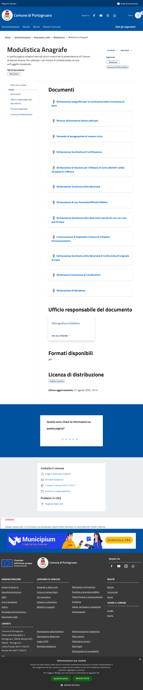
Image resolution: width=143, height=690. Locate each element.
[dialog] (71, 673)
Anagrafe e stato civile (47, 587)
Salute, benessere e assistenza (86, 606)
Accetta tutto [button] (61, 678)
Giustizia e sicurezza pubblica (85, 592)
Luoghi (110, 610)
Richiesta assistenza (46, 646)
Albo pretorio (78, 636)
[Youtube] (100, 15)
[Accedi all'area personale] (127, 3)
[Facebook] (93, 15)
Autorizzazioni (78, 611)
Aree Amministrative (11, 592)
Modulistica (59, 37)
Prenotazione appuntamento (50, 631)
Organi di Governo (10, 587)
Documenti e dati (42, 37)
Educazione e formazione (83, 587)
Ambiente (76, 602)
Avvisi (110, 597)
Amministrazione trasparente (86, 631)
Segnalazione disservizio (48, 636)
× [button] (140, 660)
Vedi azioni (127, 50)
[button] (71, 685)
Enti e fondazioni (9, 602)
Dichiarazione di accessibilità (85, 651)
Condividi (112, 50)
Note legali (77, 646)
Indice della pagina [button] (18, 85)
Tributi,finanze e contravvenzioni (87, 597)
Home (7, 37)
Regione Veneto (9, 3)
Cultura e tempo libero (47, 592)
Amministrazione (22, 37)
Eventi (110, 615)
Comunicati (112, 592)
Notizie (110, 587)
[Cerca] (138, 15)
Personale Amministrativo (14, 612)
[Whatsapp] (113, 15)
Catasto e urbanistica (47, 602)
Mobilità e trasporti (46, 607)
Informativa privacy (81, 641)
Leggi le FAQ (42, 641)
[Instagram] (106, 15)
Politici (5, 607)
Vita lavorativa (43, 597)
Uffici (4, 597)
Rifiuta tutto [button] (82, 678)
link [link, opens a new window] (98, 673)
